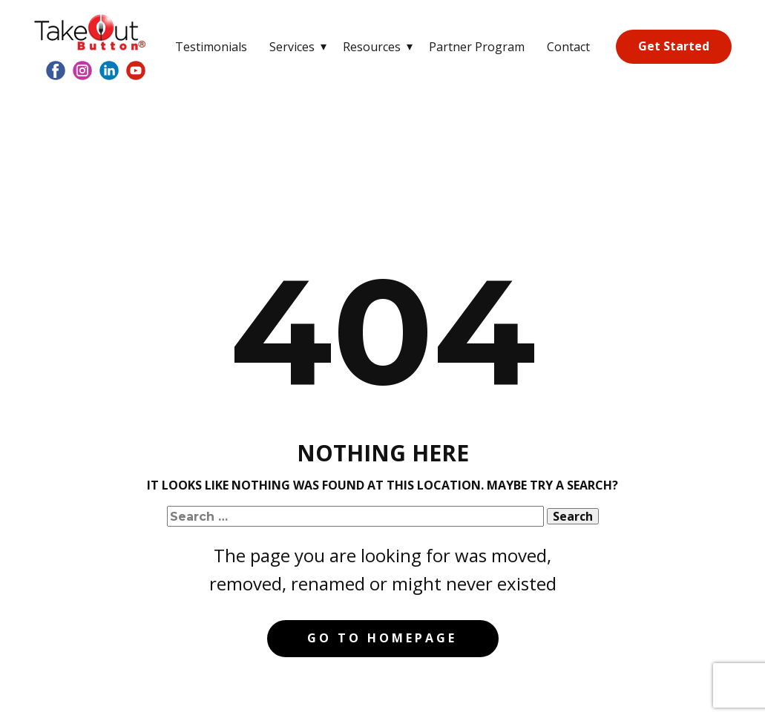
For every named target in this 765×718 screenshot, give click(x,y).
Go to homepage (382, 638)
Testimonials (211, 47)
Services (292, 47)
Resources (372, 47)
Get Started (673, 46)
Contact (568, 47)
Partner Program (477, 47)
